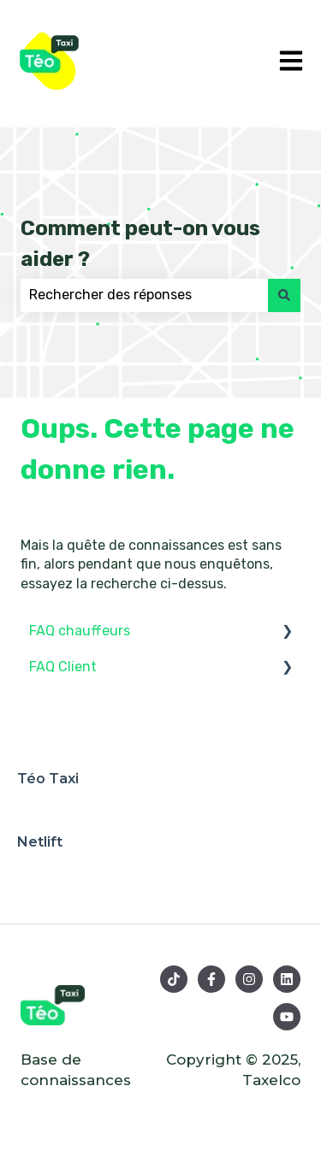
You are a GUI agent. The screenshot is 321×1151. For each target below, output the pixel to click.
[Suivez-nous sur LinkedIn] (286, 979)
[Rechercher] (284, 295)
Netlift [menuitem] (39, 842)
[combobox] (144, 295)
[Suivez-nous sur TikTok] (173, 979)
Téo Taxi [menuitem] (48, 778)
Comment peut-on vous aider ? (140, 243)
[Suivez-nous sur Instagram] (249, 979)
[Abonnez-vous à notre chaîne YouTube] (286, 1016)
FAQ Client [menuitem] (63, 666)
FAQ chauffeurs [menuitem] (79, 631)
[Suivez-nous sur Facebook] (211, 979)
